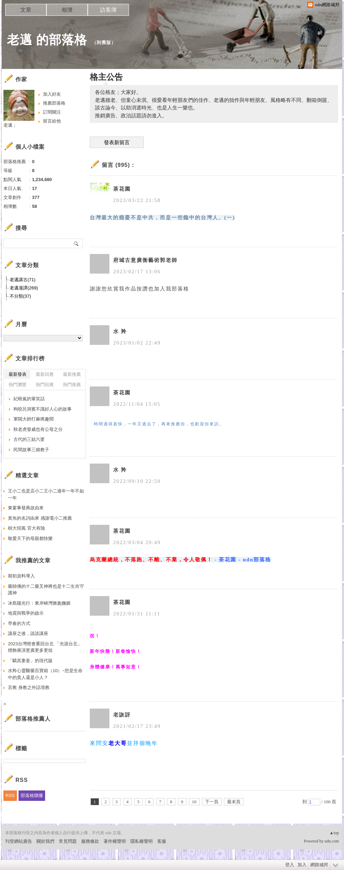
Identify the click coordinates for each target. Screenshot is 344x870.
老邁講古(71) (22, 279)
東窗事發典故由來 (26, 507)
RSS (10, 795)
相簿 (67, 10)
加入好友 (52, 94)
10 (194, 801)
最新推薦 (72, 374)
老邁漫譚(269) (24, 287)
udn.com (331, 841)
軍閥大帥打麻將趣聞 (33, 419)
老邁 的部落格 (47, 40)
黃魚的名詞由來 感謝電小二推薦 (40, 518)
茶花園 (122, 189)
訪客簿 (108, 10)
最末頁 (233, 801)
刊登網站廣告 (18, 841)
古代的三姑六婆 (29, 439)
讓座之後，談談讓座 (28, 633)
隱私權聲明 (141, 841)
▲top (334, 832)
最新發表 (17, 374)
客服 (161, 841)
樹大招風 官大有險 (26, 528)
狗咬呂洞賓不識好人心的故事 (42, 409)
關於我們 (45, 841)
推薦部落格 (54, 103)
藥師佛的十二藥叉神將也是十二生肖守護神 (46, 590)
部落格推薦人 (33, 719)
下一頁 (211, 801)
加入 (302, 864)
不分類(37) (20, 296)
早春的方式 (19, 623)
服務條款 (90, 841)
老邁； (10, 125)
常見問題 (68, 841)
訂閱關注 (52, 112)
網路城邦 (319, 864)
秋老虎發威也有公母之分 (38, 429)
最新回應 (45, 374)
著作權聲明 (115, 841)
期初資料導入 (21, 576)
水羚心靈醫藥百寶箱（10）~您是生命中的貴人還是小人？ (45, 674)
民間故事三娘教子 (31, 449)
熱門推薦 (72, 384)
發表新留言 (117, 142)
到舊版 (104, 42)
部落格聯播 (32, 795)
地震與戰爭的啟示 (26, 613)
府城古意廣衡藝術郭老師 (145, 260)
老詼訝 (122, 715)
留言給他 (52, 121)
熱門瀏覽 (17, 384)
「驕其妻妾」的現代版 (30, 660)
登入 (289, 864)
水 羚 (120, 331)
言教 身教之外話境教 (29, 687)
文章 (25, 10)
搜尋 (77, 243)
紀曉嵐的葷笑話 (29, 398)
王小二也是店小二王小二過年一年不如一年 (46, 494)
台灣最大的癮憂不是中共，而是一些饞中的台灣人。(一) (162, 217)
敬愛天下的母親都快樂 (30, 538)
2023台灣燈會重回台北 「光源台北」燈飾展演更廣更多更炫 (45, 647)
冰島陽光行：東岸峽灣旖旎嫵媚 (39, 603)
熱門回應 (45, 384)
